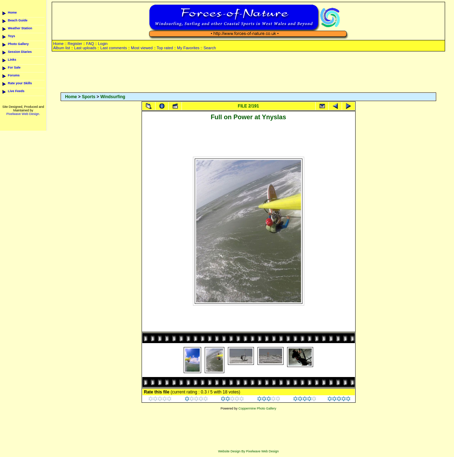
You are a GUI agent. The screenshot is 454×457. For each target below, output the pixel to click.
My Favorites (188, 48)
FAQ (90, 43)
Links (12, 59)
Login (103, 43)
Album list (61, 48)
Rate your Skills (20, 83)
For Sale (14, 67)
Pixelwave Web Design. (23, 114)
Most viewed (142, 48)
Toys (11, 36)
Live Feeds (16, 91)
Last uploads (85, 48)
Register (74, 43)
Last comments (113, 48)
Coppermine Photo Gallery (257, 408)
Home (12, 12)
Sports (88, 96)
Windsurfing (112, 96)
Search (209, 48)
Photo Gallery (18, 44)
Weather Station (20, 28)
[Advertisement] (248, 72)
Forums (14, 75)
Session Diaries (20, 52)
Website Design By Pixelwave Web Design (248, 451)
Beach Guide (17, 20)
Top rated (165, 48)
